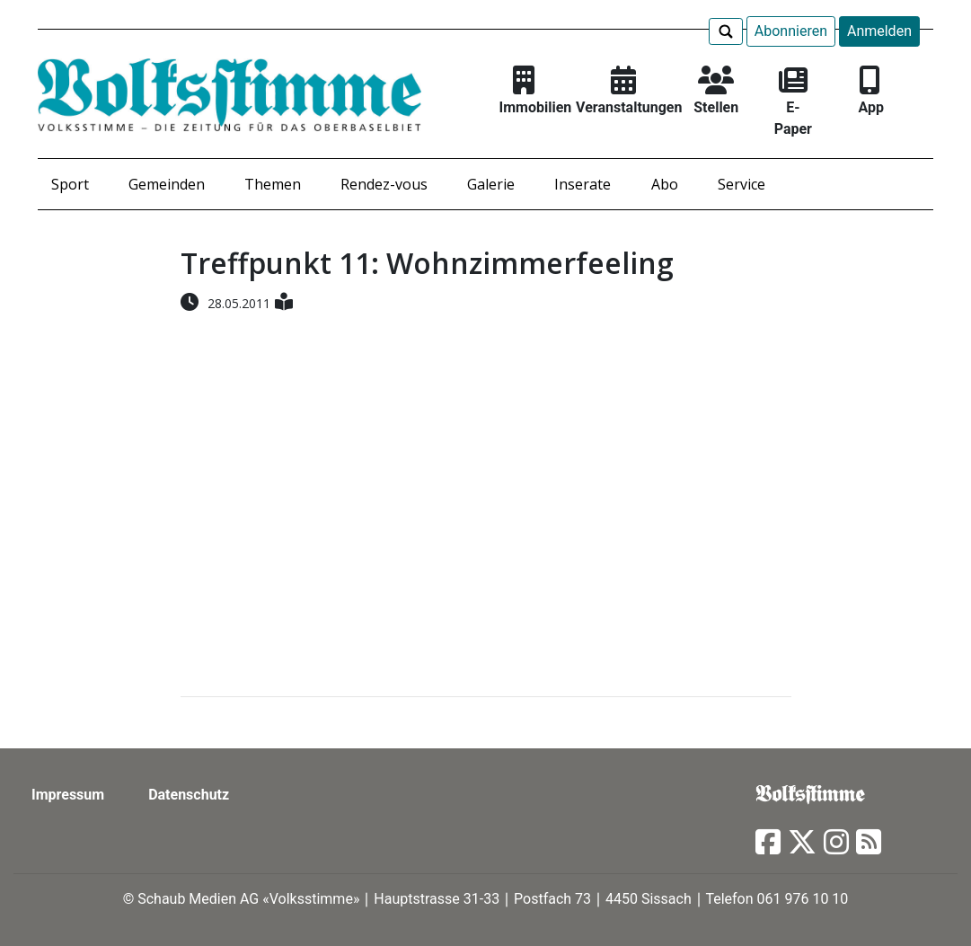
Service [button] (741, 184)
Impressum (67, 794)
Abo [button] (664, 184)
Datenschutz (188, 794)
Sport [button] (70, 184)
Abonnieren (791, 31)
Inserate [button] (582, 184)
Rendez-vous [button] (384, 184)
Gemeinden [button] (166, 184)
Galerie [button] (491, 184)
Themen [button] (272, 184)
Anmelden (879, 31)
